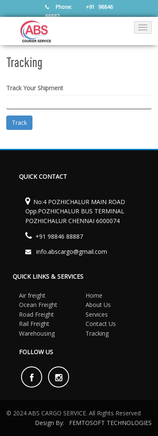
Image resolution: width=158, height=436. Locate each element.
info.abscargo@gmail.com (71, 252)
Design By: (49, 423)
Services (97, 314)
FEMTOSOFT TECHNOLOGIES (110, 423)
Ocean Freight (38, 305)
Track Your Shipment (34, 88)
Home (94, 295)
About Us (98, 305)
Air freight (32, 295)
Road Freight (36, 314)
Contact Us (101, 324)
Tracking (97, 333)
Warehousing (37, 333)
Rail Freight (34, 324)
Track (19, 122)
